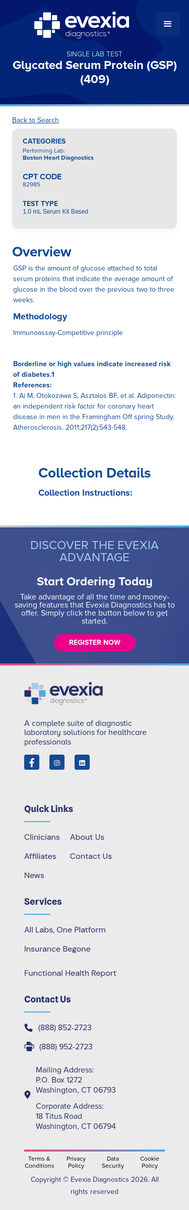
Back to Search (35, 120)
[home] (82, 24)
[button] (168, 24)
